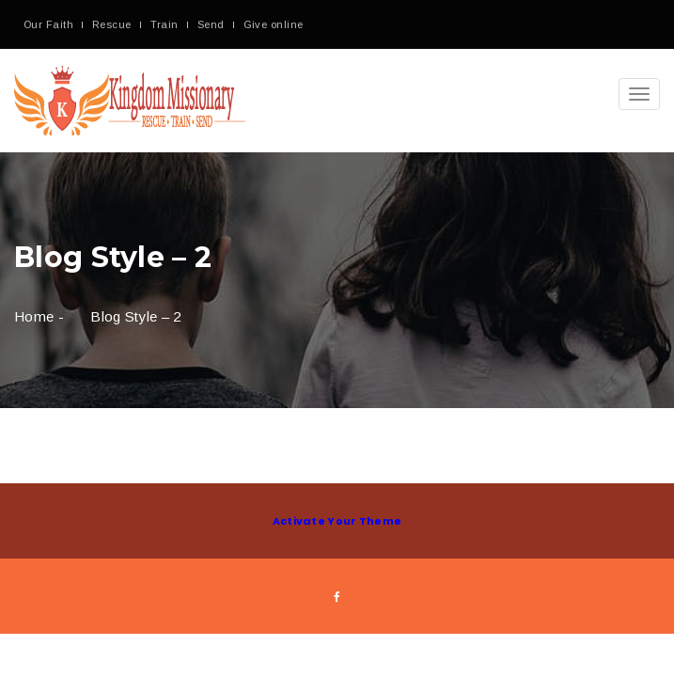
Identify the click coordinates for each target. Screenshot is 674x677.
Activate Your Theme (337, 520)
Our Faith (48, 24)
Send (211, 24)
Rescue (112, 24)
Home (34, 316)
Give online (273, 24)
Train (164, 24)
